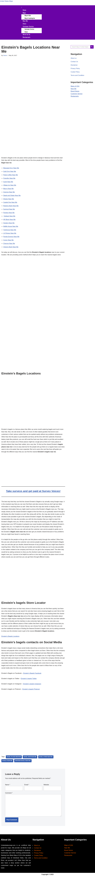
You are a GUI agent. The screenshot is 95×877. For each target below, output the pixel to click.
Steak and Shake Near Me (12, 195)
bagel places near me (14, 757)
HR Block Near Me (9, 219)
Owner (5, 54)
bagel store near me (46, 757)
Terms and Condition (77, 75)
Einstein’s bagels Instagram (32, 684)
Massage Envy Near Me (11, 167)
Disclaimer (74, 64)
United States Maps (6, 1)
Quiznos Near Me (9, 191)
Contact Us (74, 61)
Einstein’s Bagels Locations (10, 636)
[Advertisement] (33, 65)
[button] (57, 7)
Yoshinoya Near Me (9, 229)
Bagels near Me (7, 761)
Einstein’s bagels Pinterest (31, 690)
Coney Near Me (8, 240)
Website (46, 785)
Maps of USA (75, 86)
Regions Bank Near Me (11, 205)
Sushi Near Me (8, 181)
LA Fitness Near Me (9, 233)
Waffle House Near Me (10, 226)
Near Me (25, 20)
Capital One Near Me (10, 202)
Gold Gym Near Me (9, 170)
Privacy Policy (75, 68)
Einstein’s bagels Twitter (29, 679)
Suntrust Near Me (9, 208)
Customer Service (28, 26)
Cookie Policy (75, 71)
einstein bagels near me (23, 761)
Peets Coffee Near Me (10, 174)
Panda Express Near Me (11, 236)
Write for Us (26, 34)
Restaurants (26, 36)
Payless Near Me (9, 212)
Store (24, 23)
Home (24, 10)
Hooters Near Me (9, 222)
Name (7, 785)
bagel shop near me (30, 757)
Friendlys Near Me (9, 177)
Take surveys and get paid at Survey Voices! (33, 490)
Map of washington (30, 18)
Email (26, 785)
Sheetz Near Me (8, 198)
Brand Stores (75, 91)
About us (74, 57)
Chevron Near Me (9, 243)
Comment (9, 793)
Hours (26, 31)
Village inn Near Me (9, 184)
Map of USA (28, 15)
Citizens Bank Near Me (10, 246)
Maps (24, 13)
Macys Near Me (8, 188)
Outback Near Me (9, 215)
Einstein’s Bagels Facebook (32, 674)
